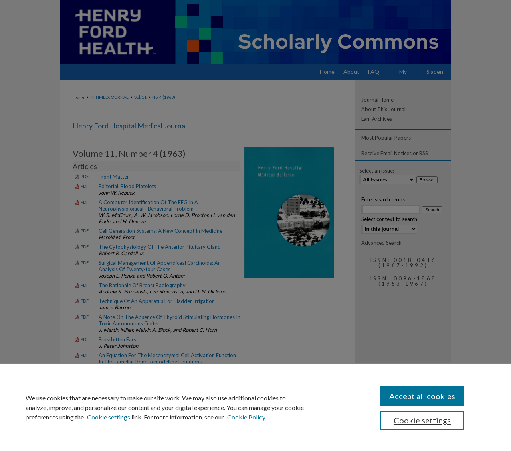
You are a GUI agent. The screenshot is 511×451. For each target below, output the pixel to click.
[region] (255, 407)
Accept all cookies (422, 396)
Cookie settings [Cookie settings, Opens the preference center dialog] (422, 420)
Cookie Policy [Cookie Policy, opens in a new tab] (246, 417)
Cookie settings (108, 417)
